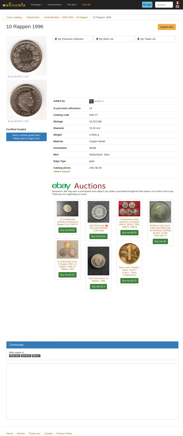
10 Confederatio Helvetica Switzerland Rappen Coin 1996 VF (67, 222)
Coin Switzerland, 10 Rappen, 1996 (98, 279)
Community (55, 4)
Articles (21, 433)
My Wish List (104, 39)
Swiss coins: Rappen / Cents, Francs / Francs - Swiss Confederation (129, 271)
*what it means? (62, 171)
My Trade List (146, 39)
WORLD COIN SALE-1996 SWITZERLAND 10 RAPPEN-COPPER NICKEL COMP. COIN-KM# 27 (160, 230)
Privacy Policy (64, 433)
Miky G (36, 356)
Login (147, 4)
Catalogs (36, 4)
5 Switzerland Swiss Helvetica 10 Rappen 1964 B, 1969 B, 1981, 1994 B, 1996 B (129, 223)
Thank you (34, 433)
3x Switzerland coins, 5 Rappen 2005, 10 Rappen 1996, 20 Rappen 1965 (67, 265)
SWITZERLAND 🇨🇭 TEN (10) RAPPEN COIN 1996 (98, 228)
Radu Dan (14, 356)
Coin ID (86, 4)
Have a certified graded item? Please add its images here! (27, 137)
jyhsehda (26, 356)
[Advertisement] (113, 71)
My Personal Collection (69, 39)
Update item (167, 27)
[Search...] (164, 5)
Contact (48, 433)
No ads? (72, 4)
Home (9, 433)
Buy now (67, 230)
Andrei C (99, 101)
